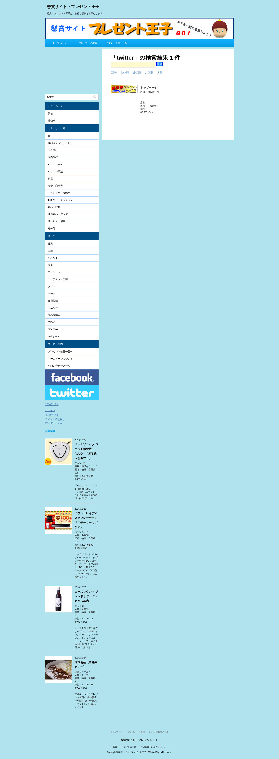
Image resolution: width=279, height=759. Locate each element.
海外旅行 (53, 150)
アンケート (54, 272)
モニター (53, 307)
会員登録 (53, 300)
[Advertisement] (72, 71)
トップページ (59, 43)
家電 (50, 178)
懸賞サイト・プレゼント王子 (73, 7)
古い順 (124, 72)
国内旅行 (53, 157)
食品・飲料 (54, 207)
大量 (160, 72)
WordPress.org (53, 423)
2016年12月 (52, 404)
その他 (51, 228)
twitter (51, 322)
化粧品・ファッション (60, 200)
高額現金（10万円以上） (62, 143)
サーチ (51, 236)
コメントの (54, 419)
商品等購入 (54, 314)
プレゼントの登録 (88, 43)
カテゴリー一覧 (56, 128)
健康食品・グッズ (58, 214)
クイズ (51, 286)
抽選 (50, 243)
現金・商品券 (55, 185)
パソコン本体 (55, 164)
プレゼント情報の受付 (60, 351)
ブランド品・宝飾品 (59, 192)
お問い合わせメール (116, 43)
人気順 (149, 72)
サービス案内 (55, 343)
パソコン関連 (55, 171)
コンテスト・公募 (58, 279)
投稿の (52, 414)
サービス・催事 (56, 221)
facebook (53, 329)
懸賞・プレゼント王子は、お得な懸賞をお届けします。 (139, 746)
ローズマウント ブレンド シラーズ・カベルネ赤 (86, 596)
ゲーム (51, 293)
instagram (53, 336)
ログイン (50, 410)
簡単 (50, 265)
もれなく (53, 257)
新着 (114, 72)
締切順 (137, 72)
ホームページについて (60, 358)
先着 (50, 250)
